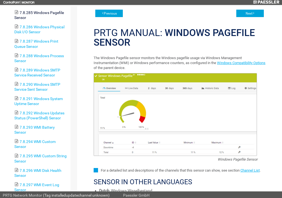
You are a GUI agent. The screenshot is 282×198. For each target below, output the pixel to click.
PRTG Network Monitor (22, 195)
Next (249, 13)
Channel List (250, 170)
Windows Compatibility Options (241, 63)
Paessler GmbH (136, 195)
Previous (110, 13)
